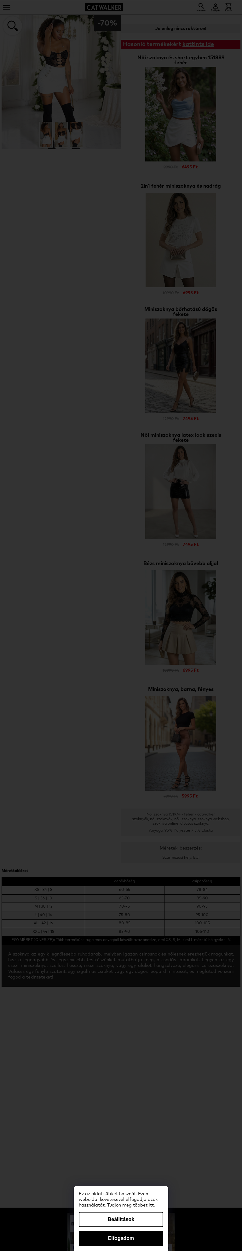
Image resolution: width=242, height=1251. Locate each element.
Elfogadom (121, 1238)
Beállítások (121, 1219)
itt (151, 1205)
